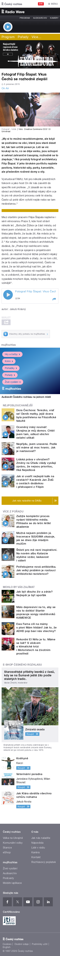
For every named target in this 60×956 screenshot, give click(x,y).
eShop (7, 852)
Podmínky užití (40, 944)
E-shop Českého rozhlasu (22, 664)
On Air (5, 88)
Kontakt (36, 857)
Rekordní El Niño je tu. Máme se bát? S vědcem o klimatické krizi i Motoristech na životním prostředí (35, 646)
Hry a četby (12, 354)
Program (25, 18)
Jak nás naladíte (40, 837)
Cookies (7, 944)
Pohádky (11, 368)
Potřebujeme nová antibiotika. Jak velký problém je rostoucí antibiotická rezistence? (36, 570)
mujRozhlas (8, 344)
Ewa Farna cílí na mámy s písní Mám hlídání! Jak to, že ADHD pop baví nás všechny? (36, 627)
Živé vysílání (13, 381)
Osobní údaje (22, 944)
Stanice (7, 847)
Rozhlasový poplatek (43, 862)
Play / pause (8, 295)
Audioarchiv (40, 18)
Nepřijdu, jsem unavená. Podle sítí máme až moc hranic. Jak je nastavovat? (36, 447)
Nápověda (37, 842)
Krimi (9, 361)
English (6, 947)
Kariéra (35, 852)
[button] (54, 299)
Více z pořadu (13, 511)
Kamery (54, 18)
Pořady (23, 37)
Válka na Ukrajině (13, 837)
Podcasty (8, 878)
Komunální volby (13, 842)
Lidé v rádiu (38, 847)
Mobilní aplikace (12, 882)
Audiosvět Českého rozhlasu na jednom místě (26, 397)
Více (36, 37)
